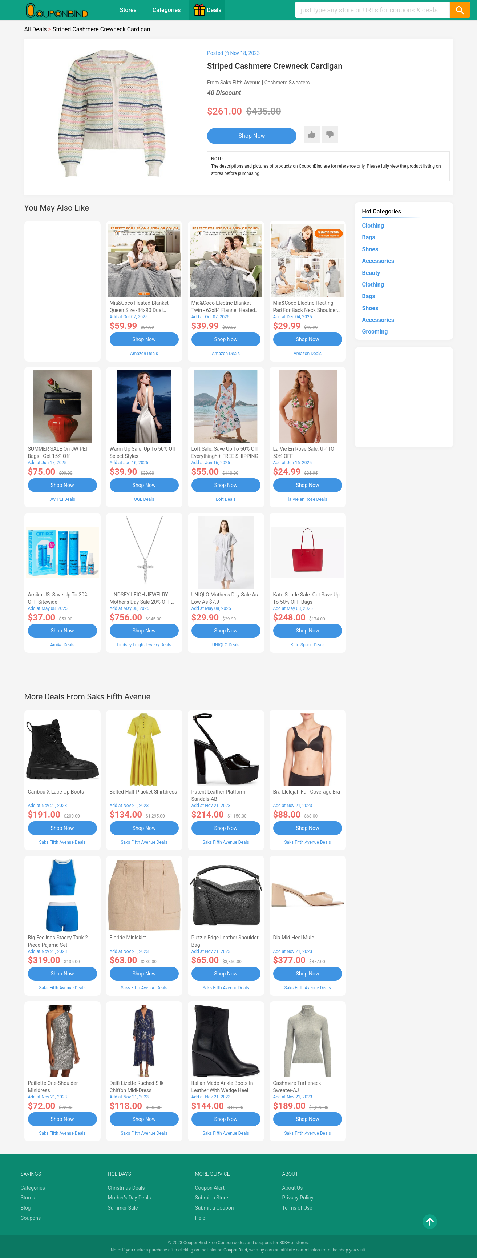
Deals (207, 9)
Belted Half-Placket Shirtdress (143, 792)
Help (200, 1218)
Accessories (378, 260)
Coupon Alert (210, 1188)
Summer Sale (123, 1208)
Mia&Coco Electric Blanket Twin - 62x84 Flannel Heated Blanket (223, 310)
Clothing (373, 225)
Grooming (375, 331)
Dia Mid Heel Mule (293, 937)
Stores (128, 10)
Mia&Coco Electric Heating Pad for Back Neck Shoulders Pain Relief (306, 310)
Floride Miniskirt (128, 937)
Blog (26, 1208)
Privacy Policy (298, 1198)
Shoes (370, 249)
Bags (368, 237)
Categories (167, 10)
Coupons (31, 1218)
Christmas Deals (126, 1188)
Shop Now (252, 135)
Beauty (371, 272)
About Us (292, 1188)
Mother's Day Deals (129, 1198)
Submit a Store (212, 1198)
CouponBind (235, 1250)
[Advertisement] (62, 290)
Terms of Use (297, 1208)
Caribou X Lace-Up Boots (56, 792)
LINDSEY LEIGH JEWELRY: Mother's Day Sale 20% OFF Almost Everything (140, 602)
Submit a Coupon (214, 1208)
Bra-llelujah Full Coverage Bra (306, 792)
